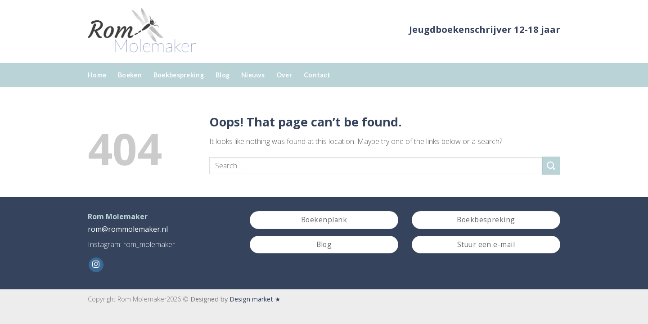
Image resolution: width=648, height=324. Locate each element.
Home (97, 75)
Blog (223, 75)
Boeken (130, 75)
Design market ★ (255, 299)
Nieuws (253, 75)
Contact (317, 75)
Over (284, 75)
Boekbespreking (178, 75)
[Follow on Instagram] (96, 265)
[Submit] (551, 165)
